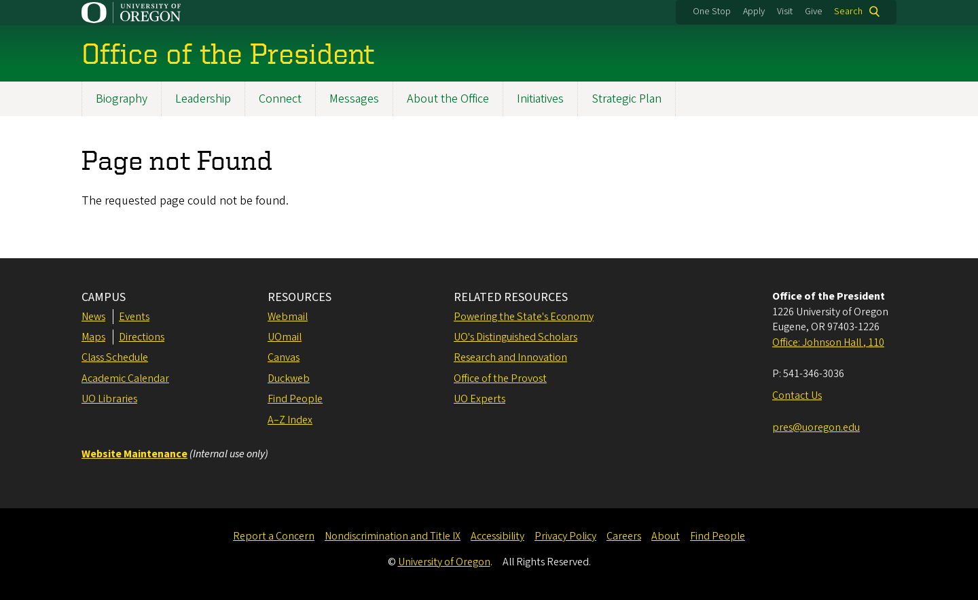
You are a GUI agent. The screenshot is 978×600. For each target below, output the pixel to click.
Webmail (288, 316)
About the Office (448, 98)
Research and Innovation (510, 357)
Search (848, 11)
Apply (754, 11)
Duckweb (289, 378)
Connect (280, 98)
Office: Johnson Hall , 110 (828, 342)
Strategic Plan (627, 98)
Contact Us (797, 395)
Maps (93, 337)
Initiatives (540, 98)
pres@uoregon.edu (816, 427)
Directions (141, 337)
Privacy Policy (565, 536)
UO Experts (479, 398)
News (93, 316)
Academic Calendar (125, 378)
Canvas (284, 357)
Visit (785, 11)
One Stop (712, 11)
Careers (623, 536)
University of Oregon (444, 561)
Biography (121, 98)
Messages (354, 98)
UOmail (285, 337)
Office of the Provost (500, 378)
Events (134, 316)
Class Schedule (115, 357)
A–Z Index (290, 419)
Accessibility (497, 536)
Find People (295, 398)
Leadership (203, 98)
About (665, 536)
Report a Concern (273, 536)
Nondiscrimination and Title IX (392, 536)
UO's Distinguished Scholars (515, 337)
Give (813, 11)
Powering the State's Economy (524, 316)
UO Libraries (109, 398)
